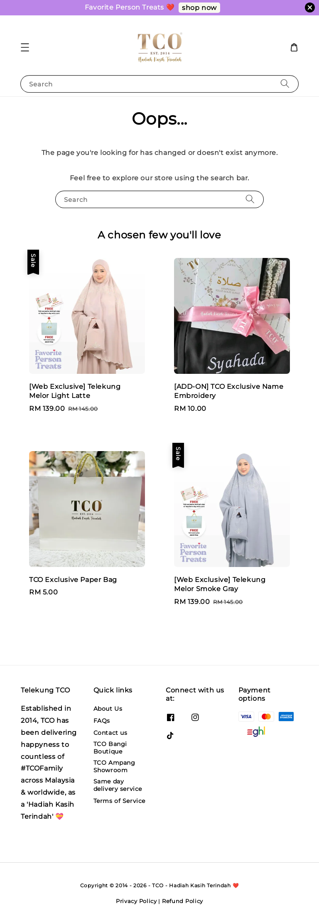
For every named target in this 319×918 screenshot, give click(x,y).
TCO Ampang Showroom (114, 766)
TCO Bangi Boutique (110, 747)
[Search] (285, 84)
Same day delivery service (117, 785)
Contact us (110, 732)
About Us (108, 708)
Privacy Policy (136, 901)
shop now (199, 8)
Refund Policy (182, 901)
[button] (25, 47)
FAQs (101, 720)
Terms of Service (119, 801)
